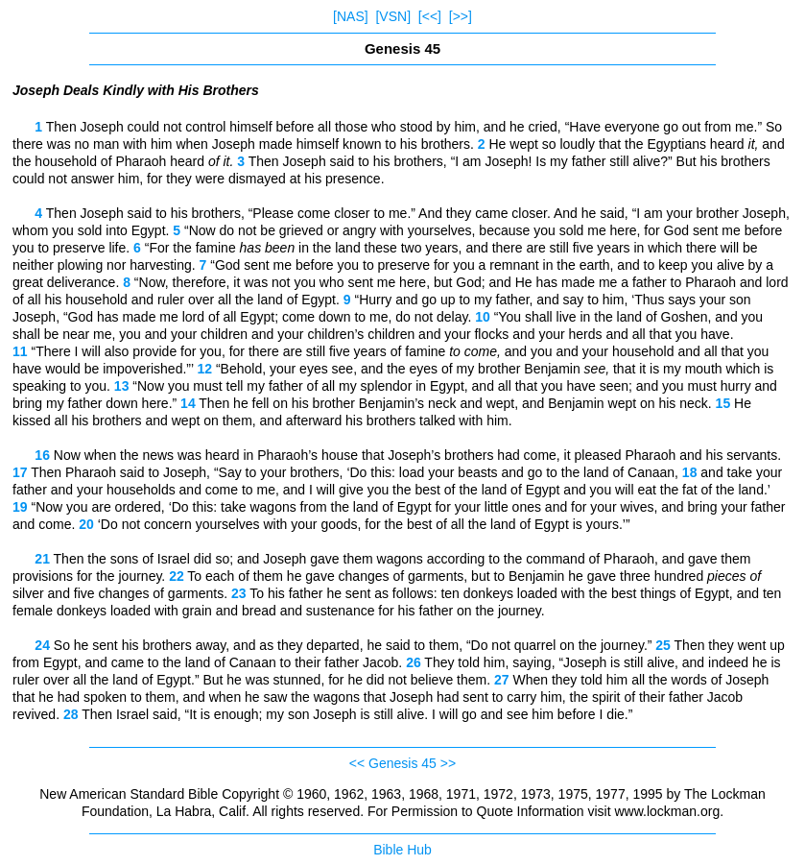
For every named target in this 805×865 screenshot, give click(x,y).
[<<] (429, 16)
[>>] (460, 16)
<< (357, 763)
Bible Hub (402, 849)
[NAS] (350, 16)
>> (448, 763)
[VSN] (393, 16)
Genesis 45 (402, 763)
